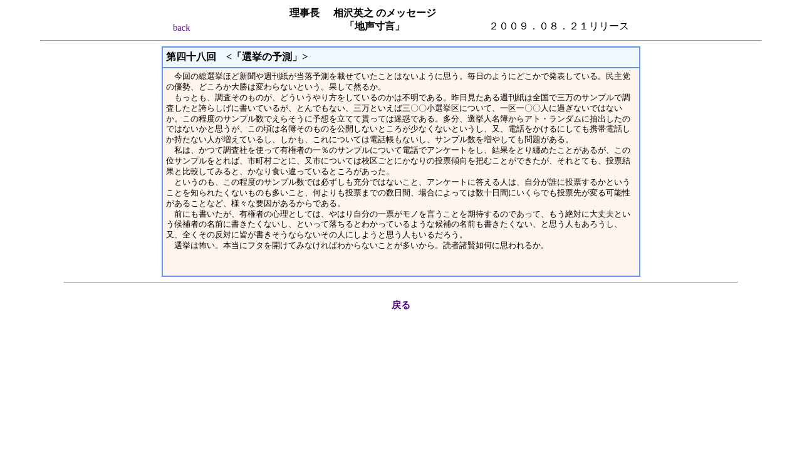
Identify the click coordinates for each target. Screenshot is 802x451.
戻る (401, 305)
